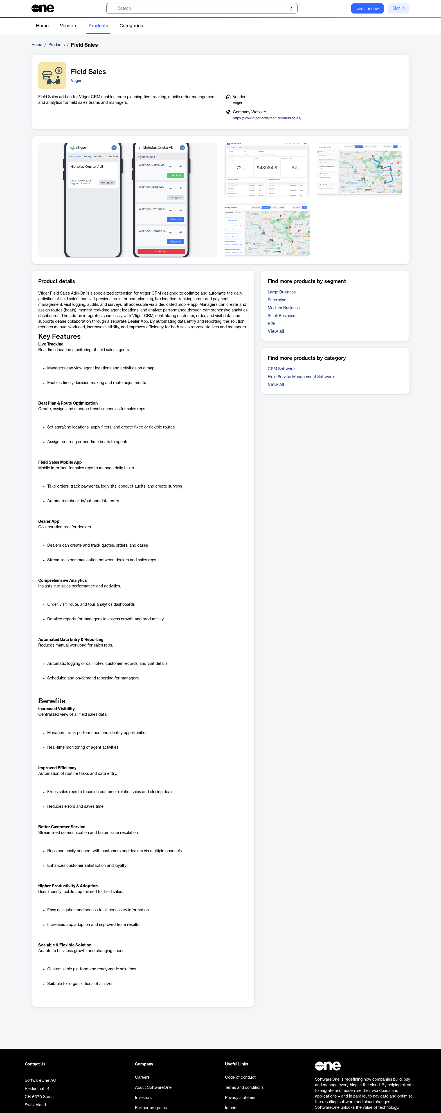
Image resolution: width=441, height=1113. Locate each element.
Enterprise (277, 300)
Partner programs (151, 1108)
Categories (131, 26)
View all (276, 331)
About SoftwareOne (153, 1088)
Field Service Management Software (301, 377)
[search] (202, 8)
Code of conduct (240, 1078)
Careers (142, 1078)
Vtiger (76, 81)
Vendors (68, 26)
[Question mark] (343, 8)
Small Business (281, 316)
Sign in (399, 8)
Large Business (282, 292)
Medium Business (284, 308)
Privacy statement (241, 1098)
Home (42, 26)
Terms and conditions (244, 1088)
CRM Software (281, 369)
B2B (272, 324)
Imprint (231, 1108)
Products (98, 26)
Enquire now (367, 9)
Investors (143, 1098)
